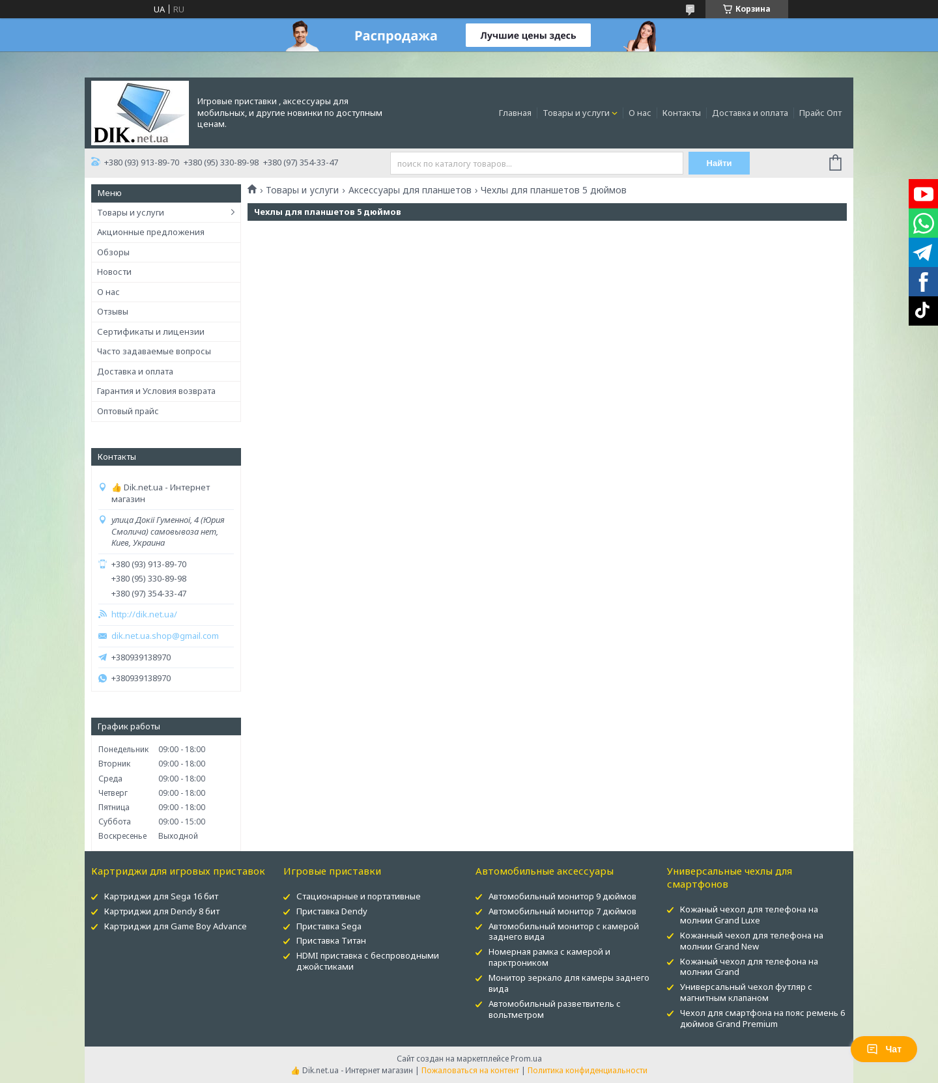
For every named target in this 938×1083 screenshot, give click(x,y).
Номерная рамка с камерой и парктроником (549, 957)
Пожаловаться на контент (470, 1070)
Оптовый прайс (128, 411)
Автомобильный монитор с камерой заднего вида (564, 931)
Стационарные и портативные (358, 896)
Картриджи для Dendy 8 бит (162, 911)
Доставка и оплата (750, 113)
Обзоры (113, 252)
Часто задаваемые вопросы (154, 351)
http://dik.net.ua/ (144, 614)
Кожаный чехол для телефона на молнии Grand (749, 966)
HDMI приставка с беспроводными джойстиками (367, 960)
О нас (640, 113)
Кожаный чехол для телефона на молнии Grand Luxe (749, 914)
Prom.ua (526, 1058)
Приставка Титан (331, 940)
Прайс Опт (820, 113)
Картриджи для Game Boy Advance (175, 926)
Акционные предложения (151, 232)
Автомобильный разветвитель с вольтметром (555, 1009)
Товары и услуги (576, 113)
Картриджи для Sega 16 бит (161, 896)
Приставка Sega (329, 926)
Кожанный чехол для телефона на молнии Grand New (751, 940)
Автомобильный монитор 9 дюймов (562, 896)
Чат (884, 1049)
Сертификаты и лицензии (151, 331)
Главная (515, 113)
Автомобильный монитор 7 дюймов (562, 911)
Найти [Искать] (719, 163)
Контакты (681, 113)
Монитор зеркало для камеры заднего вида (569, 983)
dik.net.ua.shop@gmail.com (165, 635)
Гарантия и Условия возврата (156, 391)
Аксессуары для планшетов (410, 190)
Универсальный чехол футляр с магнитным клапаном (746, 992)
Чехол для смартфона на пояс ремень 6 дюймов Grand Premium (762, 1018)
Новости (114, 271)
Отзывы (112, 311)
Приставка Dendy (331, 911)
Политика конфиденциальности (587, 1070)
